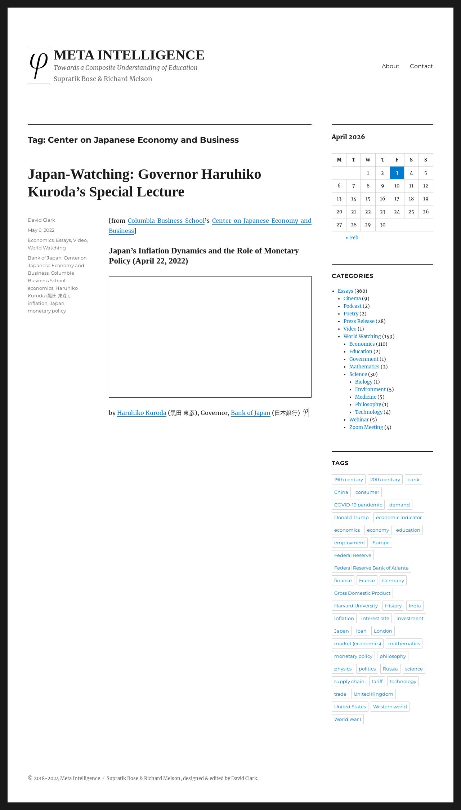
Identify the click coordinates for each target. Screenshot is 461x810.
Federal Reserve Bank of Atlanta (371, 568)
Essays (63, 240)
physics (343, 669)
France (367, 580)
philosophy (393, 656)
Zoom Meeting (366, 427)
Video (80, 240)
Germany (393, 580)
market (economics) (357, 643)
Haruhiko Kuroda (141, 412)
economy (378, 530)
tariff (377, 681)
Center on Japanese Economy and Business (57, 265)
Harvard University (356, 605)
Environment (370, 389)
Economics (41, 240)
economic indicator (399, 517)
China (341, 492)
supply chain (349, 681)
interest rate (375, 618)
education (408, 530)
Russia (390, 669)
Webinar (359, 420)
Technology (368, 412)
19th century (348, 479)
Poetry (351, 314)
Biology (363, 382)
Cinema (352, 299)
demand (399, 505)
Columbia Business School (166, 220)
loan (361, 631)
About (391, 66)
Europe (381, 542)
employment (349, 542)
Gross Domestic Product (362, 593)
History (393, 605)
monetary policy (47, 311)
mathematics (404, 643)
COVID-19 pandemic (358, 505)
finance (343, 580)
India (415, 605)
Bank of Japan (250, 412)
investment (410, 618)
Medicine (365, 397)
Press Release (359, 321)
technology (403, 681)
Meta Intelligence (129, 54)
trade (340, 694)
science (414, 669)
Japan (57, 303)
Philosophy (368, 405)
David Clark (41, 220)
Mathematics (364, 367)
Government (364, 359)
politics (367, 669)
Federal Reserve (352, 555)
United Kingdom (373, 694)
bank (413, 479)
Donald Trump (351, 517)
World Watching (47, 248)
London (383, 631)
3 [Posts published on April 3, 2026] (397, 173)
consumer (367, 492)
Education (360, 352)
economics (40, 288)
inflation (38, 303)
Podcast (353, 306)
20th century (385, 479)
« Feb (352, 238)
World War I (347, 719)
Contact (421, 66)
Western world (390, 706)
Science (358, 374)
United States (350, 706)
